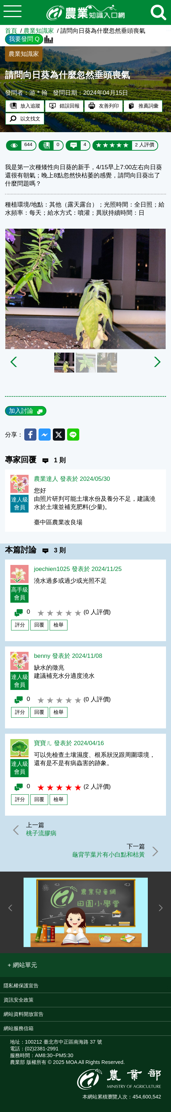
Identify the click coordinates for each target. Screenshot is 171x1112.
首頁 (11, 30)
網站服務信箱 (19, 1028)
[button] (22, 965)
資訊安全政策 (19, 1000)
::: (168, 28)
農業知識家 (39, 30)
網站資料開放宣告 (24, 1014)
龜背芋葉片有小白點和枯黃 (108, 854)
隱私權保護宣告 (21, 985)
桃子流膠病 (41, 833)
